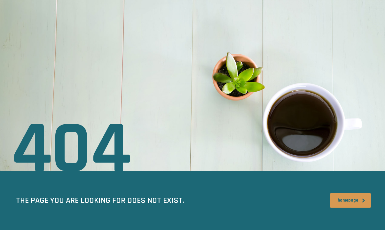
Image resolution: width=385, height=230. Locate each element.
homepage (351, 200)
